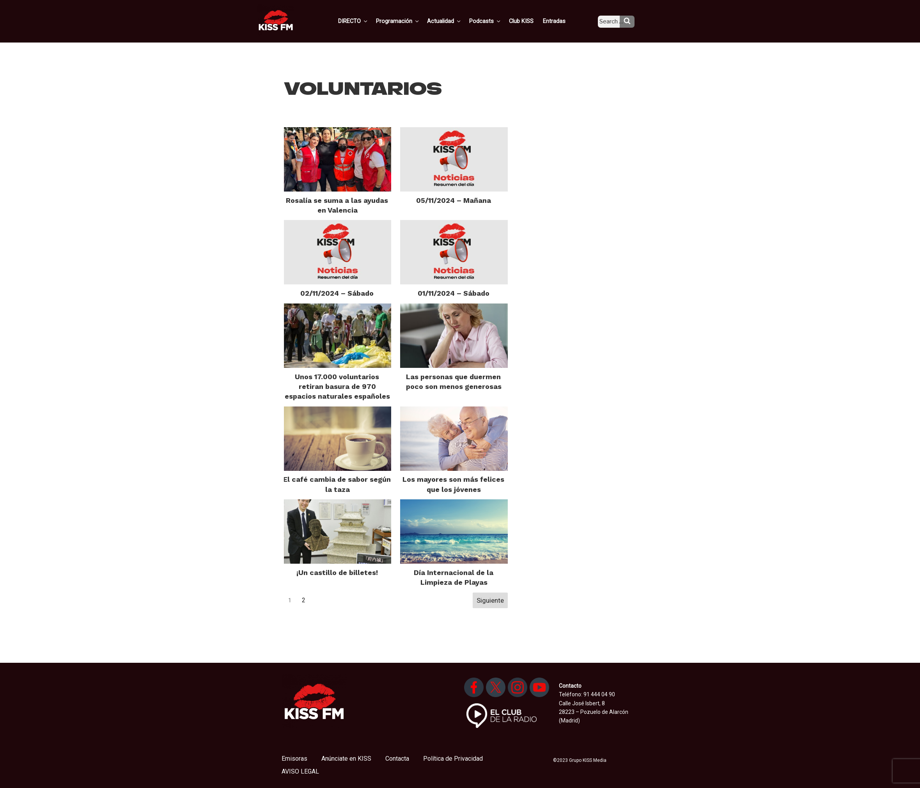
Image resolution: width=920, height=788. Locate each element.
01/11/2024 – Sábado (453, 293)
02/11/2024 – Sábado (337, 293)
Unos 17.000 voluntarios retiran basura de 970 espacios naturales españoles (337, 386)
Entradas (559, 21)
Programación (409, 21)
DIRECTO (366, 21)
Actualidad (455, 21)
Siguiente (490, 600)
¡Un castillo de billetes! (337, 572)
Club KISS (527, 21)
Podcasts (494, 21)
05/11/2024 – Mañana (453, 200)
